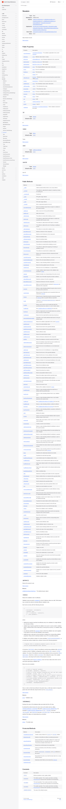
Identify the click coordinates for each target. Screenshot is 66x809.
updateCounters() (27, 570)
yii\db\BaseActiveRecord (49, 21)
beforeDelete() (27, 244)
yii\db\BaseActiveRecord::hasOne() (45, 406)
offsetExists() (26, 476)
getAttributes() (27, 331)
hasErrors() (26, 394)
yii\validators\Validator (37, 52)
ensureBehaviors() (27, 285)
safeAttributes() (27, 511)
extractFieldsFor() (27, 741)
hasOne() (26, 406)
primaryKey (26, 88)
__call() (25, 187)
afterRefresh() (27, 222)
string (38, 61)
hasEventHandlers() (28, 398)
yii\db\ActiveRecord (37, 21)
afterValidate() (27, 229)
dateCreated (26, 61)
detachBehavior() (27, 279)
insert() (25, 416)
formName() (26, 315)
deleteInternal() (27, 737)
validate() (26, 573)
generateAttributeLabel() (29, 318)
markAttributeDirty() (28, 471)
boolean (34, 77)
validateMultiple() (27, 576)
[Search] (25, 2)
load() (25, 455)
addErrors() (26, 213)
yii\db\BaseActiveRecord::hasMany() (46, 401)
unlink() (25, 549)
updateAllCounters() (28, 563)
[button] (9, 6)
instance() (26, 420)
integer (34, 74)
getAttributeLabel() (28, 329)
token (25, 96)
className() (26, 265)
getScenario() (26, 377)
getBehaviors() (27, 336)
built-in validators (38, 659)
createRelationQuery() (28, 734)
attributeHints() (27, 236)
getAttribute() (26, 324)
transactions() (27, 544)
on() (24, 486)
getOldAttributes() (27, 365)
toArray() (43, 293)
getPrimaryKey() (27, 370)
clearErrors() (26, 267)
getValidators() (27, 386)
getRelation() (26, 375)
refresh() (25, 505)
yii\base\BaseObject (37, 24)
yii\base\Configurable (38, 28)
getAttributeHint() (27, 326)
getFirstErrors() (27, 355)
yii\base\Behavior (36, 59)
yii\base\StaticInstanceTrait (50, 31)
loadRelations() (27, 463)
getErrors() (26, 349)
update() (25, 555)
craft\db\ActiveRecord (49, 19)
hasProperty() (26, 409)
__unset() (25, 204)
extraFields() (26, 293)
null (41, 61)
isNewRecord (26, 77)
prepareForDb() (27, 752)
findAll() (25, 305)
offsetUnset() (26, 483)
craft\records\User (36, 101)
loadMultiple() (27, 460)
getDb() (25, 339)
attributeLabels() (27, 239)
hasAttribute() (26, 390)
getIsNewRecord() (27, 357)
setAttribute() (26, 521)
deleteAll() (26, 276)
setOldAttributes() (27, 531)
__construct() (26, 194)
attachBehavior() (27, 231)
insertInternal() (27, 748)
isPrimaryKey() (27, 441)
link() (25, 452)
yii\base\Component (45, 23)
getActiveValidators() (28, 321)
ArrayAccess (36, 26)
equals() (25, 289)
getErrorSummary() (27, 346)
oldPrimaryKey (27, 86)
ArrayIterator (35, 81)
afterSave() (26, 225)
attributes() (26, 241)
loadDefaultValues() (28, 457)
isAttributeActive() (27, 427)
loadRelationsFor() (27, 467)
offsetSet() (26, 481)
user (24, 101)
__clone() (25, 190)
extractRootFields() (28, 745)
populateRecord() (27, 497)
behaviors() (26, 254)
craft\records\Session (38, 19)
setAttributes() (27, 524)
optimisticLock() (27, 493)
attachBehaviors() (27, 234)
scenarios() (26, 518)
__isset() (25, 199)
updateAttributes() (27, 567)
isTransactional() (27, 449)
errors (25, 69)
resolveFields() (27, 759)
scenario (34, 54)
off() (24, 473)
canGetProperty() (27, 257)
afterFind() (26, 219)
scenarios (37, 630)
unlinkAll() (26, 552)
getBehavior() (26, 334)
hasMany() (26, 401)
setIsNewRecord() (27, 526)
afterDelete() (26, 215)
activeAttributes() (27, 207)
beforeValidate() (27, 250)
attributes (26, 56)
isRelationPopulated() (28, 445)
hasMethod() (26, 404)
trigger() (25, 547)
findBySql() (26, 308)
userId (25, 104)
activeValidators (27, 53)
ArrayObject (35, 106)
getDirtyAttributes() (28, 342)
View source (25, 40)
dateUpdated (26, 64)
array (34, 56)
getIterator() (26, 360)
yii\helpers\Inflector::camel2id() (29, 708)
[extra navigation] (63, 2)
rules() (42, 271)
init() (24, 413)
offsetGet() (26, 478)
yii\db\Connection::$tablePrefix (49, 708)
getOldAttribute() (27, 362)
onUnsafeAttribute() (28, 489)
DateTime (35, 61)
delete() (25, 274)
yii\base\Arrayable (52, 26)
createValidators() (27, 270)
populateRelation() (28, 500)
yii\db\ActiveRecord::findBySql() (45, 308)
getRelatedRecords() (28, 372)
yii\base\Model (36, 23)
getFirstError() (26, 352)
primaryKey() (26, 503)
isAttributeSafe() (27, 437)
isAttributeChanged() (28, 431)
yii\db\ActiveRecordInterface (39, 29)
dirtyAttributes (27, 66)
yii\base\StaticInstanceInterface (50, 28)
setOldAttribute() (27, 529)
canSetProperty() (27, 262)
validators (26, 107)
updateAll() (26, 559)
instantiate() (26, 423)
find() (25, 301)
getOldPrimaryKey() (28, 367)
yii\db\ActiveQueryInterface (29, 591)
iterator (25, 81)
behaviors (26, 59)
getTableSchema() (27, 381)
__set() (25, 201)
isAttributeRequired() (28, 434)
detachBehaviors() (27, 281)
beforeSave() (26, 247)
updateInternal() (27, 762)
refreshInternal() (27, 756)
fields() (25, 297)
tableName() (26, 537)
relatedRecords (27, 91)
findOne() (26, 311)
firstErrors (26, 72)
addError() (26, 210)
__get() (25, 196)
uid (24, 99)
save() (36, 78)
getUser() (26, 384)
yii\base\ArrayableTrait (38, 31)
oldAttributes (26, 83)
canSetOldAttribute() (28, 259)
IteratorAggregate (43, 26)
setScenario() (26, 534)
